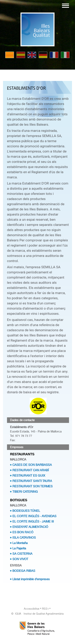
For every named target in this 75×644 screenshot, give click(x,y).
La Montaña (20, 543)
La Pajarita (19, 548)
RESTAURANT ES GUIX (28, 475)
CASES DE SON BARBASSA (32, 465)
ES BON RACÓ (22, 532)
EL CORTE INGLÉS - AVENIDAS (34, 516)
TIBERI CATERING (25, 491)
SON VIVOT (20, 559)
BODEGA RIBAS (23, 571)
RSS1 (45, 608)
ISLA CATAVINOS (24, 537)
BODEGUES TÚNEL (26, 511)
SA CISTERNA (22, 554)
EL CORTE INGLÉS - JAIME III (33, 521)
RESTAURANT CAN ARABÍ (30, 470)
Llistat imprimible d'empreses (31, 579)
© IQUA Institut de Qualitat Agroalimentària (37, 613)
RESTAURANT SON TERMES (32, 486)
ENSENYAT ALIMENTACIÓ (30, 527)
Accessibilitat (31, 608)
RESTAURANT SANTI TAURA (32, 481)
